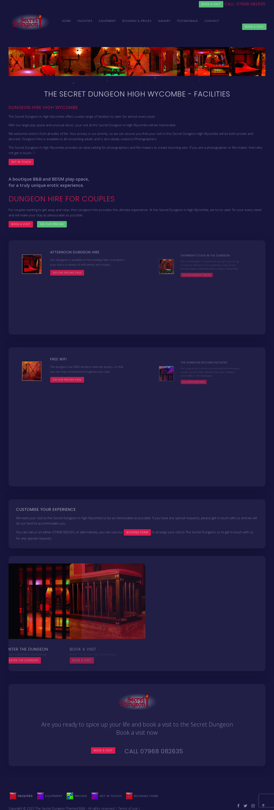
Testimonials (187, 21)
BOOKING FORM (137, 532)
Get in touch (21, 162)
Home (66, 21)
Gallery (164, 21)
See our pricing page (72, 268)
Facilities (84, 21)
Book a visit (211, 4)
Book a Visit (254, 26)
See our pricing (52, 224)
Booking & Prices (137, 21)
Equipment (107, 21)
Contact (211, 21)
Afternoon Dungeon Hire (75, 262)
